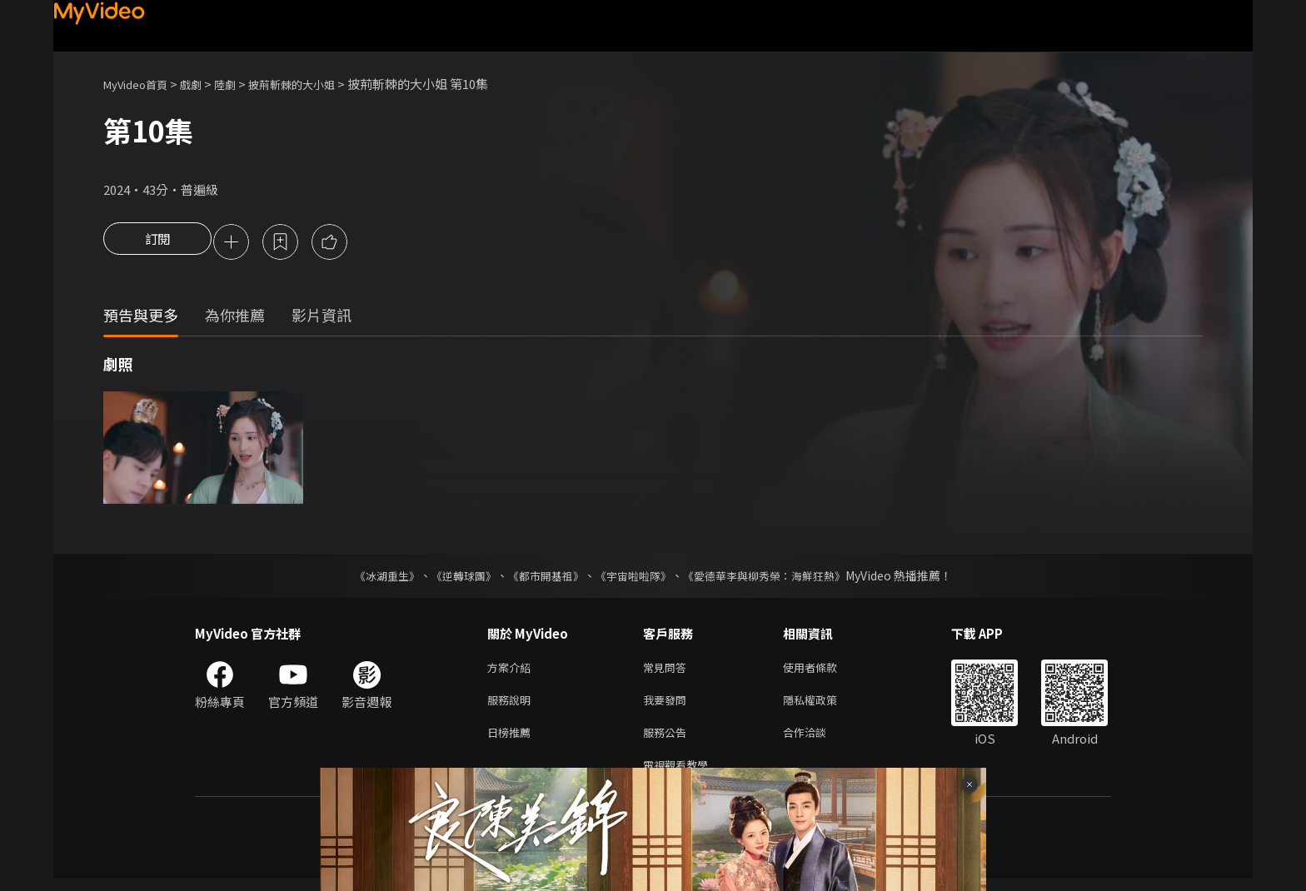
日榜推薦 (512, 740)
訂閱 (157, 243)
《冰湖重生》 (372, 578)
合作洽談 (818, 740)
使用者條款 (824, 670)
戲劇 (204, 83)
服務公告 (668, 740)
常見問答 (668, 670)
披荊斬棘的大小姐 (316, 83)
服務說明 (512, 705)
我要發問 (668, 705)
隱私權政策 (824, 705)
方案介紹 (512, 670)
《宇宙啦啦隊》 (634, 578)
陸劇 (241, 83)
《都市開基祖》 (541, 578)
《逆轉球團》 (454, 578)
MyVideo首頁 (141, 83)
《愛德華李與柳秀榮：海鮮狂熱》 (774, 578)
